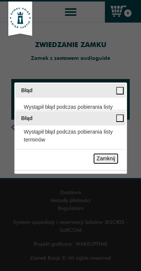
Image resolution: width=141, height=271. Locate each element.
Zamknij (106, 158)
